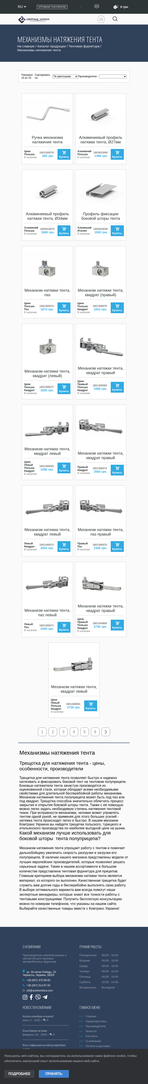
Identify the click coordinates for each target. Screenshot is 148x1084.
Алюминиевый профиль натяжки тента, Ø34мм (47, 216)
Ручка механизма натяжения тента (47, 139)
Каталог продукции (51, 46)
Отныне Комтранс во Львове (35, 1031)
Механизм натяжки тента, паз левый (47, 612)
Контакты (92, 1036)
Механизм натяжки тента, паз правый (101, 532)
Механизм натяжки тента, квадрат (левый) (47, 373)
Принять (53, 1074)
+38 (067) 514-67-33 (38, 985)
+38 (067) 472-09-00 (38, 980)
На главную (26, 46)
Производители (96, 1026)
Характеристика (96, 1021)
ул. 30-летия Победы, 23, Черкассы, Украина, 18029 (40, 974)
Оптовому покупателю (52, 7)
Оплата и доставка (98, 1046)
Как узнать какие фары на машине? (38, 1016)
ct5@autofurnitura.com (39, 990)
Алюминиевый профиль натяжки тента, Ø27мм (100, 139)
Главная (91, 1016)
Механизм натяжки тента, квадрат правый (101, 370)
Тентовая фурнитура (84, 46)
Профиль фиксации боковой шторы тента (100, 216)
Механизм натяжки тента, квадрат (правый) (101, 292)
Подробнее (19, 1074)
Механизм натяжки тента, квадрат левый (47, 451)
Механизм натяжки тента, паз (47, 292)
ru (22, 7)
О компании (93, 1041)
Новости (91, 1031)
